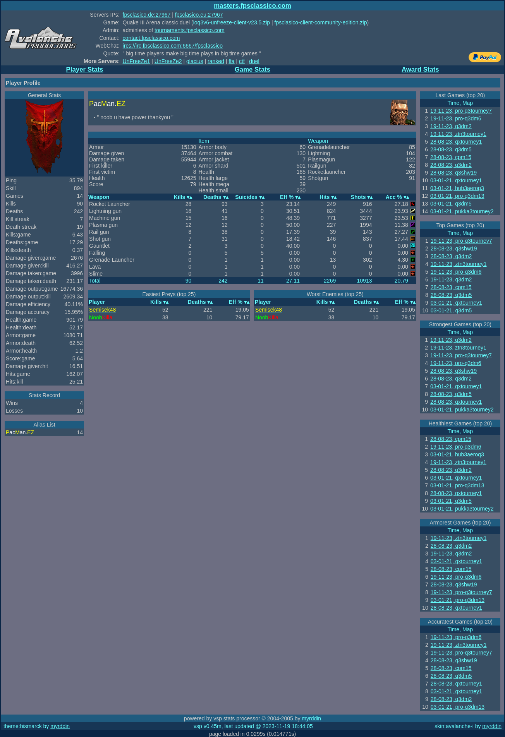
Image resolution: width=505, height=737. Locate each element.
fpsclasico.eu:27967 (199, 15)
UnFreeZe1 (136, 61)
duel (254, 61)
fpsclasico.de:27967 (147, 15)
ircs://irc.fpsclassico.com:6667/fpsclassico (173, 46)
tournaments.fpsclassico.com (190, 30)
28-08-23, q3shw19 (453, 173)
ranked (216, 61)
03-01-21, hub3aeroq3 (457, 188)
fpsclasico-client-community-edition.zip (321, 22)
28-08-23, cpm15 (450, 157)
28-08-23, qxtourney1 (456, 142)
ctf (242, 61)
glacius (194, 61)
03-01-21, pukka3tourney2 (461, 211)
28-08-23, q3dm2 (451, 165)
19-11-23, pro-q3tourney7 (461, 111)
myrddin (311, 718)
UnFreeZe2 (168, 61)
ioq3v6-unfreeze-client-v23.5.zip (231, 22)
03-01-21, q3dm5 (451, 204)
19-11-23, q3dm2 (451, 126)
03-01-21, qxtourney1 (456, 180)
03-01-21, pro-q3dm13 (457, 196)
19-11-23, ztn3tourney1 (458, 134)
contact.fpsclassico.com (151, 38)
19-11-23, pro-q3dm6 (455, 118)
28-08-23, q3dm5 (451, 149)
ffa (231, 61)
